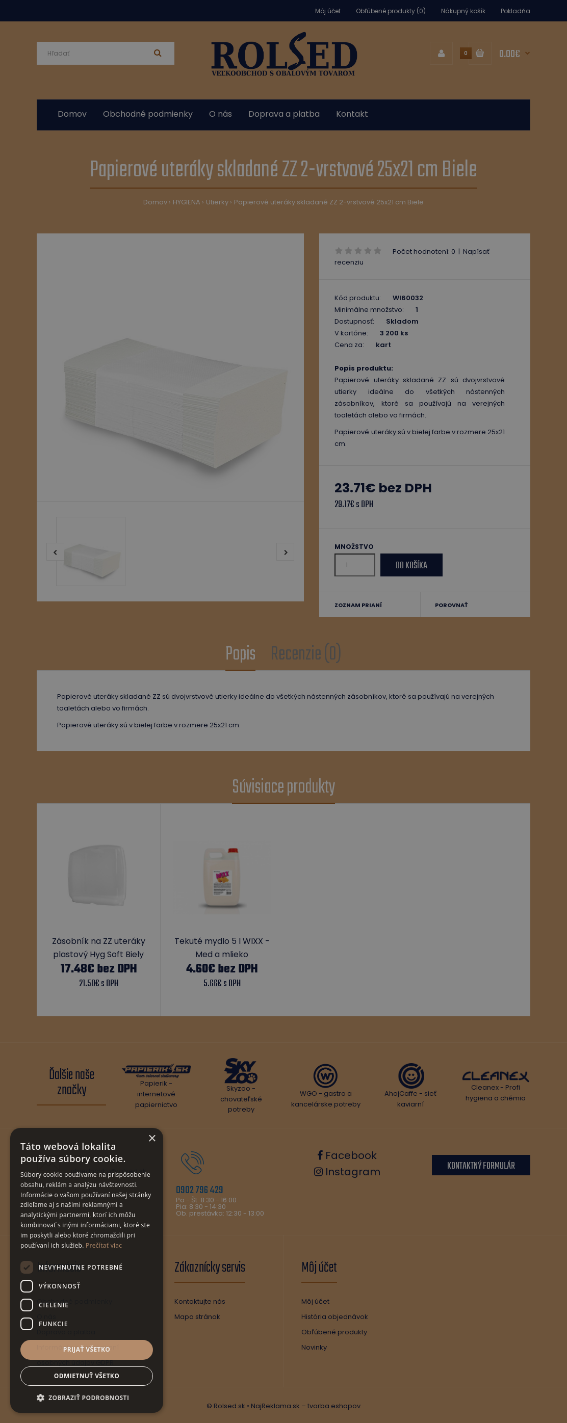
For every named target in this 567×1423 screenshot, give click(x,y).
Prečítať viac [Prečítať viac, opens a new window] (104, 1245)
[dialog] (283, 711)
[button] (86, 1397)
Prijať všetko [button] (87, 1349)
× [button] (152, 1139)
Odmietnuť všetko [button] (86, 1376)
